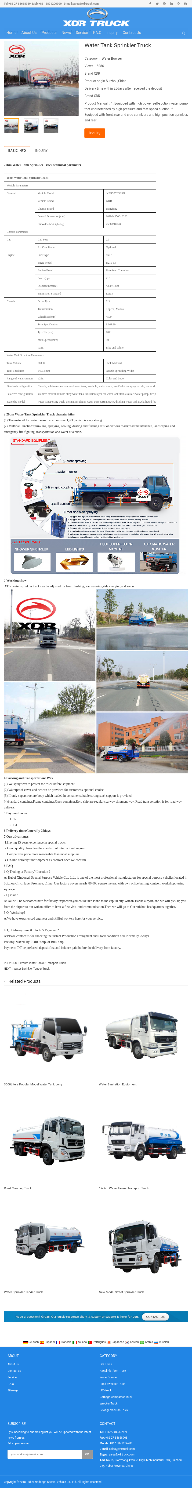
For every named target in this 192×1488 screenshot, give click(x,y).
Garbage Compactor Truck (116, 1397)
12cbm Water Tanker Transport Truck (43, 963)
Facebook (150, 3)
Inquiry (112, 32)
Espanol (48, 1342)
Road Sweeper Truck (112, 1384)
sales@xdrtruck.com (86, 3)
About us (28, 32)
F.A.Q (97, 32)
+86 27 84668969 (19, 3)
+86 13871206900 (50, 3)
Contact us (132, 32)
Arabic (147, 1342)
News (66, 32)
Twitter (157, 3)
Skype (185, 3)
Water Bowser (111, 58)
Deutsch (31, 1342)
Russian (161, 1342)
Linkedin (171, 3)
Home (11, 32)
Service (82, 32)
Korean (132, 1342)
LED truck (106, 1390)
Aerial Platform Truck (113, 1370)
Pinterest (178, 3)
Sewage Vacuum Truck (114, 1410)
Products (49, 32)
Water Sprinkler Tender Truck (32, 968)
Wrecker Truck (108, 1403)
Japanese (115, 1342)
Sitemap (12, 1390)
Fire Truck (106, 1364)
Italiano (80, 1342)
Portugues (96, 1342)
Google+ (164, 3)
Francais (63, 1342)
